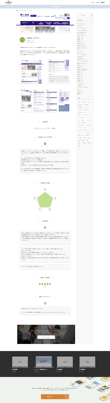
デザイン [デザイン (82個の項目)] (80, 127)
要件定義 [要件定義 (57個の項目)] (84, 142)
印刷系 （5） (80, 65)
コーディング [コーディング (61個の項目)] (89, 120)
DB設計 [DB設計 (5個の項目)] (84, 102)
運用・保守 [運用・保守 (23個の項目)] (81, 145)
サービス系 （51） (81, 23)
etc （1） (79, 89)
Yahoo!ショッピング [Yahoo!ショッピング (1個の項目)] (82, 112)
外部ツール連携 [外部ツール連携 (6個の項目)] (87, 137)
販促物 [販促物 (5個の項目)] (89, 142)
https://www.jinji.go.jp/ (30, 42)
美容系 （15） (80, 39)
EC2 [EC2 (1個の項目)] (89, 102)
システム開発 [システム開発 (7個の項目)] (81, 125)
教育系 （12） (80, 41)
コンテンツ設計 (47, 128)
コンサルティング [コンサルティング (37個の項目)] (82, 117)
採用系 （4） (80, 72)
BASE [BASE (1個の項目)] (80, 102)
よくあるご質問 (45, 390)
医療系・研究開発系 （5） (83, 69)
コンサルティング (38, 128)
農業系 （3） (80, 78)
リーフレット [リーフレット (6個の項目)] (81, 132)
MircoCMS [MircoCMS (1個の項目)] (80, 107)
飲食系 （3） (80, 80)
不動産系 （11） (81, 43)
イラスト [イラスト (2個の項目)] (80, 115)
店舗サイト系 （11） (81, 45)
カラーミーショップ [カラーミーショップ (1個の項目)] (88, 115)
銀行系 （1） (80, 91)
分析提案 (53, 128)
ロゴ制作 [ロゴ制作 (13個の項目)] (87, 132)
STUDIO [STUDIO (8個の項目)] (80, 109)
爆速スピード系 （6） (82, 63)
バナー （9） (80, 50)
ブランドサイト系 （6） (82, 61)
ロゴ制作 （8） (80, 56)
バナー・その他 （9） (82, 54)
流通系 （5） (80, 67)
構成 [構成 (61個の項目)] (79, 142)
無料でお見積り (46, 337)
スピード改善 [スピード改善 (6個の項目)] (88, 125)
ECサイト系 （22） (81, 34)
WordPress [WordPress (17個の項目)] (86, 109)
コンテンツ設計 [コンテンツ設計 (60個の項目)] (81, 120)
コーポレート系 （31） (82, 30)
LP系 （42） (80, 26)
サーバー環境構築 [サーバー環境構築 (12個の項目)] (82, 122)
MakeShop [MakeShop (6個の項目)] (87, 104)
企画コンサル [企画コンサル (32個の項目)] (81, 135)
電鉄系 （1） (80, 93)
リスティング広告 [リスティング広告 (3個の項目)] (82, 130)
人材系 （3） (80, 76)
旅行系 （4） (80, 74)
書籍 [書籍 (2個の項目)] (87, 140)
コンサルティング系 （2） (83, 87)
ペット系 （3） (80, 83)
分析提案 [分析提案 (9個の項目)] (80, 137)
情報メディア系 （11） (82, 48)
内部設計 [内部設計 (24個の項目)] (87, 135)
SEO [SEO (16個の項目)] (86, 107)
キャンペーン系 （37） (82, 28)
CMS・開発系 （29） (82, 32)
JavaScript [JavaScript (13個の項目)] (80, 104)
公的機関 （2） (80, 85)
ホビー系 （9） (80, 52)
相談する (49, 396)
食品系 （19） (80, 37)
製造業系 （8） (80, 58)
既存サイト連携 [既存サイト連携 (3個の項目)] (81, 140)
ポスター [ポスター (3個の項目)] (86, 127)
